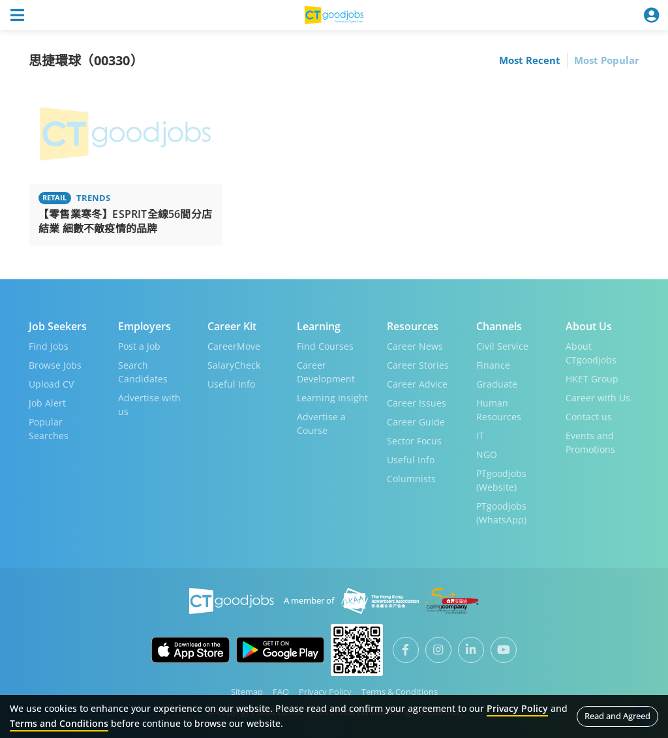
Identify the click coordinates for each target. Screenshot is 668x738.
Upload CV (51, 384)
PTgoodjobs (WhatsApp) (501, 513)
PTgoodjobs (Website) (501, 480)
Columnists (411, 478)
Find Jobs (48, 346)
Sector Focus (414, 441)
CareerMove (233, 346)
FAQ (281, 692)
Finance (493, 365)
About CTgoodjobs (591, 353)
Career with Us (598, 398)
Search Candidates (143, 372)
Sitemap (247, 692)
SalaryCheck (233, 365)
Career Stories (418, 365)
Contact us (589, 416)
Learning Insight (332, 398)
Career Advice (417, 384)
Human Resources (498, 410)
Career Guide (416, 422)
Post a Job (139, 346)
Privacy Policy (325, 692)
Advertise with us (149, 405)
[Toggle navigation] (17, 15)
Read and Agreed (617, 716)
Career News (415, 346)
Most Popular (606, 60)
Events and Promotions (590, 442)
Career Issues (416, 403)
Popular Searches (48, 429)
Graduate (496, 384)
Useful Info (231, 384)
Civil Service (502, 346)
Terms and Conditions (59, 723)
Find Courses (325, 346)
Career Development (326, 372)
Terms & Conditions (399, 692)
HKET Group (592, 379)
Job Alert (47, 403)
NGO (486, 454)
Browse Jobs (55, 365)
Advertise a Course (321, 423)
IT (480, 435)
